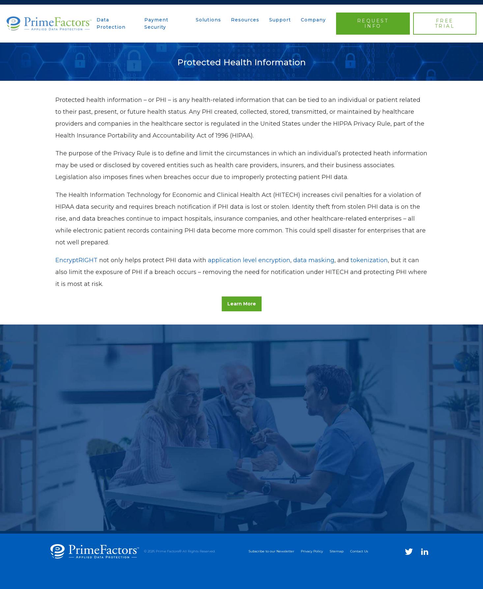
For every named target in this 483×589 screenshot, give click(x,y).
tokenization (369, 260)
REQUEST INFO (373, 23)
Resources (245, 20)
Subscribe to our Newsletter (271, 551)
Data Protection (111, 23)
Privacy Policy (312, 551)
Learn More (241, 304)
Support (280, 20)
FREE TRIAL (445, 23)
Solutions (208, 20)
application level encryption (249, 260)
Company (313, 20)
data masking (313, 260)
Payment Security (156, 23)
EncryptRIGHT (76, 260)
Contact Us (359, 551)
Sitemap (336, 551)
